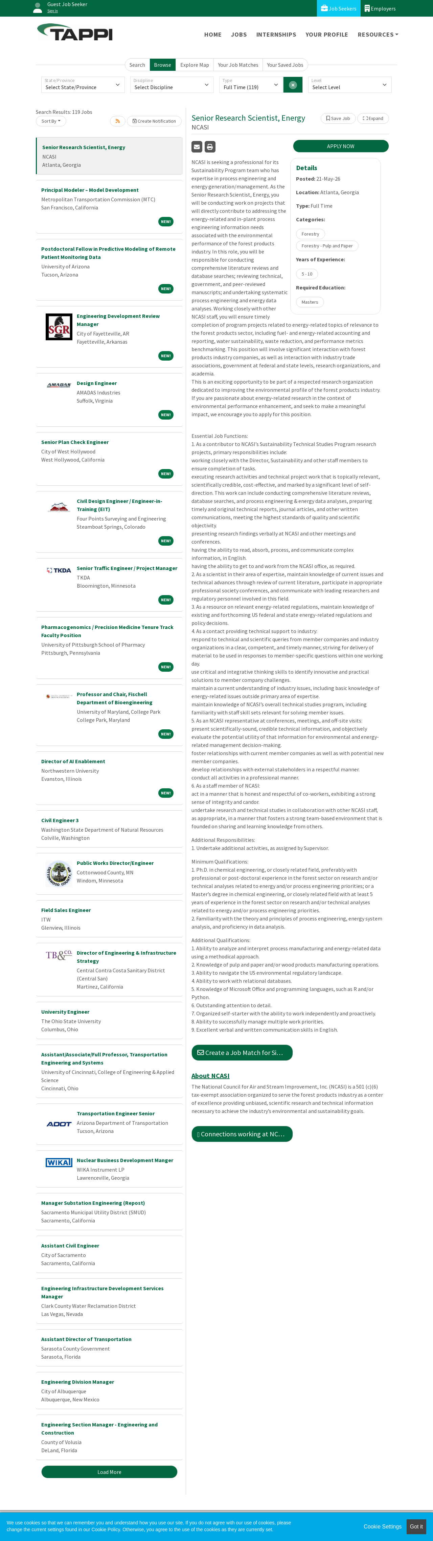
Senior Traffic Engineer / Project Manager (127, 568)
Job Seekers (339, 8)
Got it (416, 1526)
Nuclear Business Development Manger (125, 1160)
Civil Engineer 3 (59, 820)
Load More (109, 1471)
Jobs (239, 34)
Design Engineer (97, 383)
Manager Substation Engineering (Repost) (93, 1202)
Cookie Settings (383, 1526)
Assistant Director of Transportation (86, 1339)
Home (213, 34)
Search (137, 64)
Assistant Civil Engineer (70, 1245)
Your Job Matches (238, 64)
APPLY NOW (341, 146)
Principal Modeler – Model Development (90, 189)
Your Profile (327, 34)
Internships (276, 34)
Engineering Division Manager (77, 1381)
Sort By (49, 121)
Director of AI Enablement (73, 761)
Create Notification (154, 121)
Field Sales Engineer (66, 910)
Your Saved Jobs (285, 64)
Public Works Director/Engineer (115, 862)
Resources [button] (375, 34)
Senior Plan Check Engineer (75, 442)
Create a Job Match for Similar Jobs (245, 1052)
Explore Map (194, 64)
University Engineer (65, 1011)
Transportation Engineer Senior (116, 1113)
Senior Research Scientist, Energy (83, 147)
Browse (162, 64)
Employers (380, 8)
